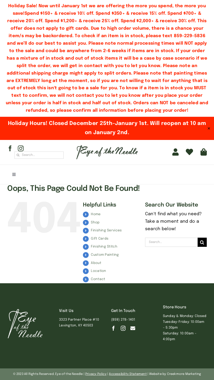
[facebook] (10, 148)
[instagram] (21, 148)
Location (98, 271)
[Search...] (39, 155)
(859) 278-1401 (123, 319)
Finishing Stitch (104, 246)
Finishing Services (106, 230)
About (96, 263)
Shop (95, 222)
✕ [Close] (208, 128)
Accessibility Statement (128, 374)
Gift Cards (99, 238)
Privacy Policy (96, 374)
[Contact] (132, 328)
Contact (98, 279)
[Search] (18, 155)
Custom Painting (105, 254)
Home (95, 214)
